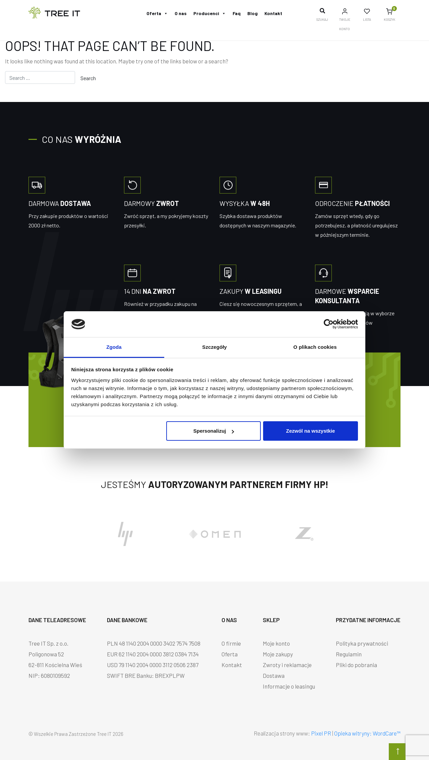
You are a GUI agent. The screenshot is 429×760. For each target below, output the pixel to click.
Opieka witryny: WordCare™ (367, 733)
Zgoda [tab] (114, 347)
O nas (181, 13)
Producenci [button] (209, 13)
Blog (252, 13)
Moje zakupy (278, 654)
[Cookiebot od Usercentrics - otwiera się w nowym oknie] (328, 324)
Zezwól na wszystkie (310, 431)
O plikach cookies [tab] (314, 347)
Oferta (157, 13)
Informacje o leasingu (289, 686)
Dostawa (274, 675)
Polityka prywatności (362, 643)
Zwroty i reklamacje (287, 664)
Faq (237, 13)
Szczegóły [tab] (214, 347)
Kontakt (273, 13)
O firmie (231, 643)
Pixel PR (321, 733)
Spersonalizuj (213, 431)
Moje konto (276, 643)
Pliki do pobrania (356, 664)
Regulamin (349, 654)
